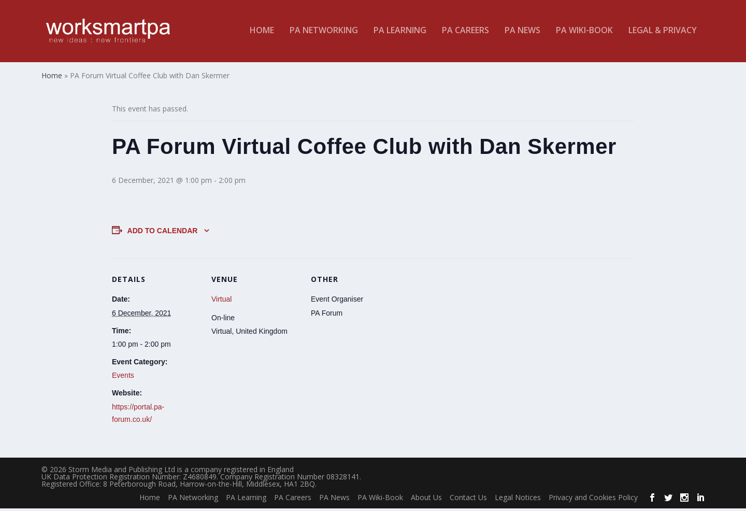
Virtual (221, 302)
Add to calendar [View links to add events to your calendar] (162, 233)
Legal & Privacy (662, 33)
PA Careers (465, 33)
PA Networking (324, 33)
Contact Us (468, 500)
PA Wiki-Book (584, 33)
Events (123, 378)
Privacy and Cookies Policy (593, 500)
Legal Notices (518, 500)
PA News (522, 33)
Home (262, 33)
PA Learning (400, 33)
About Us (426, 500)
